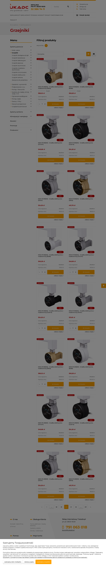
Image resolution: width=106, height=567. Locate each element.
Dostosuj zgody (29, 562)
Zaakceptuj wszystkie (43, 562)
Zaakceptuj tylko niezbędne (12, 562)
